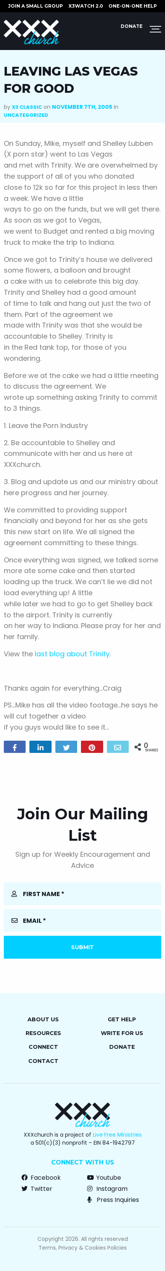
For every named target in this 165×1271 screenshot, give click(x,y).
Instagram (107, 1188)
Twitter (36, 1188)
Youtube (104, 1177)
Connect (43, 1046)
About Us (43, 1019)
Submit (82, 947)
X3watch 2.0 (85, 6)
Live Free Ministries (117, 1135)
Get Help (122, 1019)
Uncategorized (26, 115)
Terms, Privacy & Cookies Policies (83, 1248)
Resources (43, 1033)
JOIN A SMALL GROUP (35, 6)
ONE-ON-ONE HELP (132, 6)
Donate (131, 26)
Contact (43, 1061)
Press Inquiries (113, 1200)
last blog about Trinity (72, 654)
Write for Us (122, 1033)
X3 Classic (27, 107)
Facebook (41, 1177)
